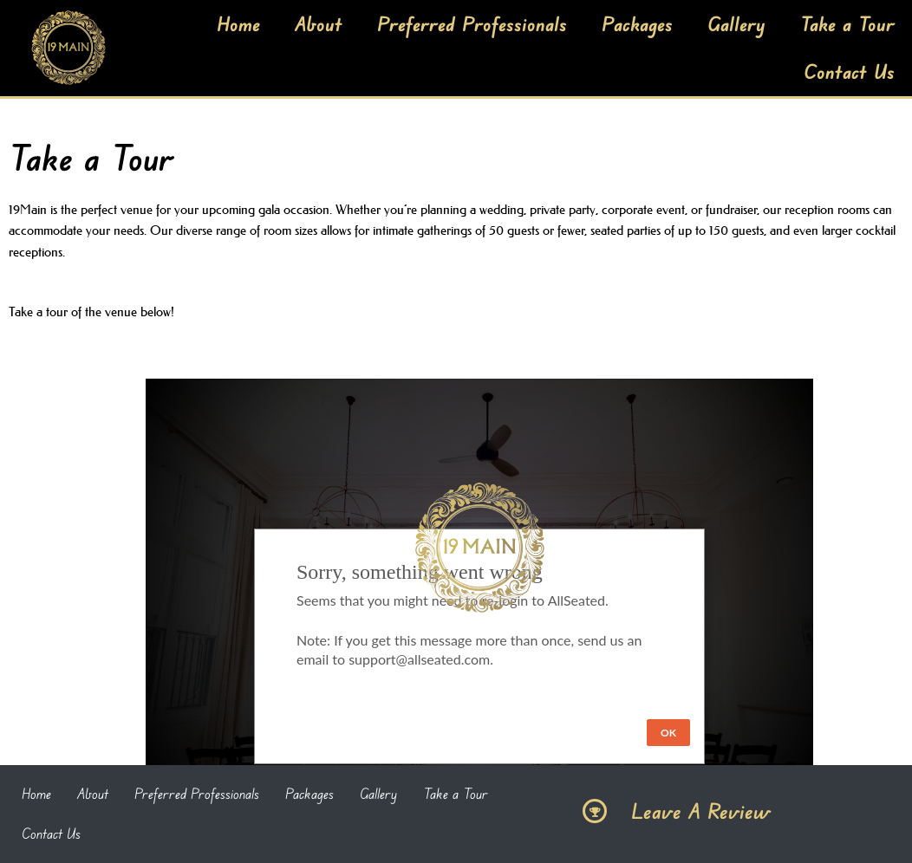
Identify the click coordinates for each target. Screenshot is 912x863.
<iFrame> (479, 578)
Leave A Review (701, 811)
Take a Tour (847, 23)
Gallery (736, 23)
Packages (637, 23)
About (318, 23)
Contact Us (849, 71)
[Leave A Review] (595, 811)
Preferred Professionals (472, 23)
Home (238, 23)
